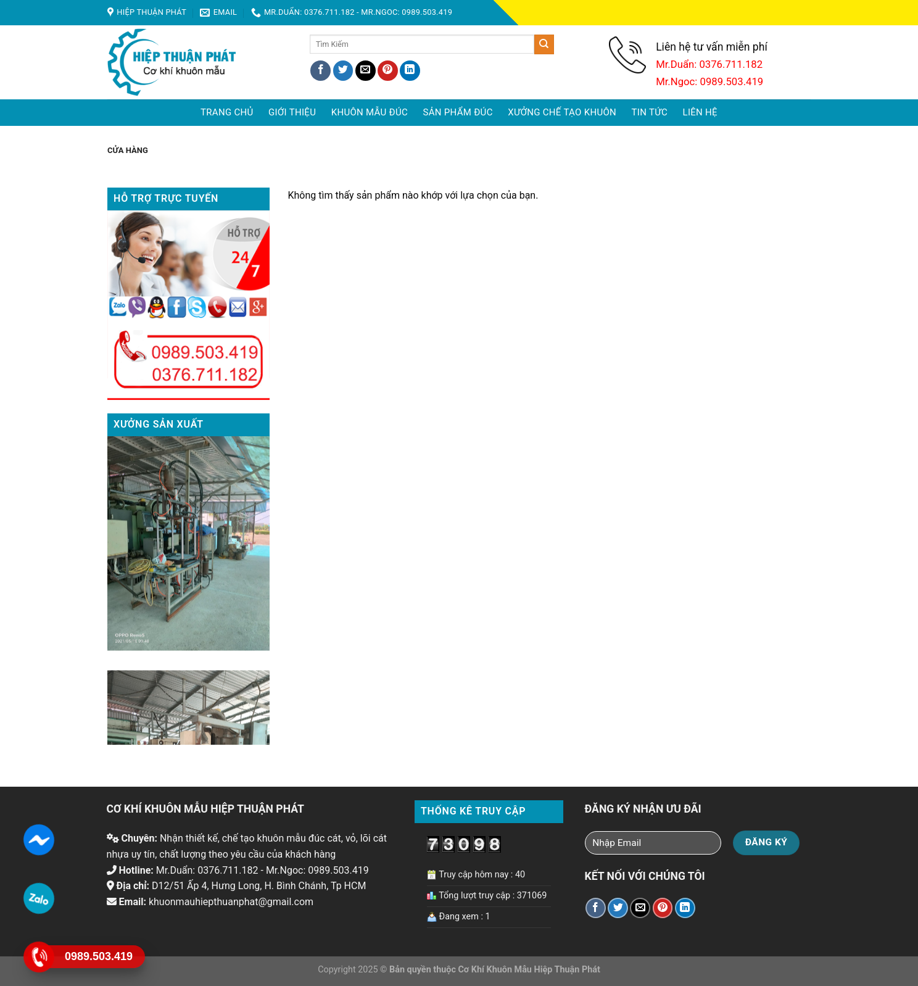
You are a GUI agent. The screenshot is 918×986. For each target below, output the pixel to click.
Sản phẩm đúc (458, 112)
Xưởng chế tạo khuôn (562, 112)
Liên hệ (700, 112)
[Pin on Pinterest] (388, 70)
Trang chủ (227, 112)
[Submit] (544, 44)
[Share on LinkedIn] (410, 70)
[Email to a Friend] (365, 70)
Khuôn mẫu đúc (369, 112)
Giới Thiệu (292, 112)
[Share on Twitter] (343, 70)
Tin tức (650, 112)
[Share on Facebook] (320, 70)
